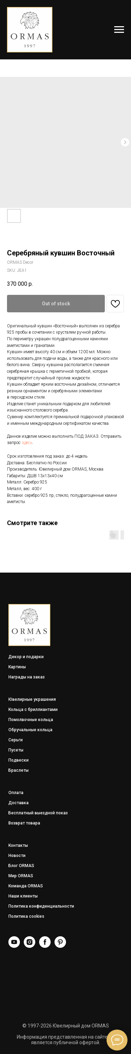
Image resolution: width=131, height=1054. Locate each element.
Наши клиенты (23, 896)
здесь (27, 442)
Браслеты (18, 770)
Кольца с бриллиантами (33, 709)
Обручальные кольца (30, 729)
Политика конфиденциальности (41, 906)
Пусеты (15, 750)
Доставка (18, 802)
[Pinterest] (60, 946)
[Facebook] (45, 946)
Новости (17, 855)
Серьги (15, 739)
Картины (17, 666)
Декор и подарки (26, 656)
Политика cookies (26, 916)
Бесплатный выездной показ (38, 813)
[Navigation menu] (119, 29)
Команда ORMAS (25, 886)
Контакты (18, 845)
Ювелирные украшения (32, 699)
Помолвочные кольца (30, 719)
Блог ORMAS (21, 865)
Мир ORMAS (20, 875)
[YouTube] (14, 946)
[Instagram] (29, 946)
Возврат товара (24, 823)
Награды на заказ (26, 677)
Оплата (15, 792)
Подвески (18, 760)
